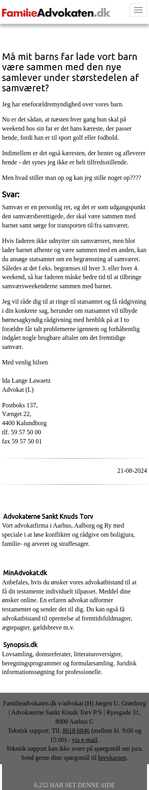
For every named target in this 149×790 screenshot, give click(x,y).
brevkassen (112, 757)
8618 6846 (75, 730)
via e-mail (84, 739)
